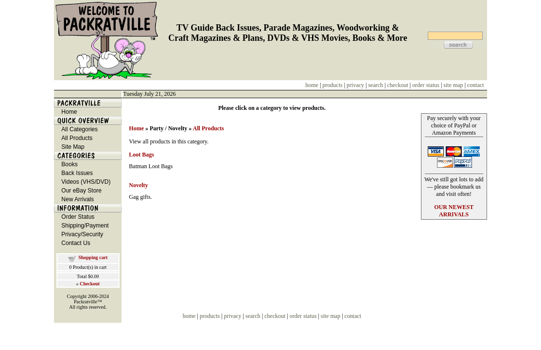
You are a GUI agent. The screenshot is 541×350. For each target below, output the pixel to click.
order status (425, 85)
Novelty (138, 185)
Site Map (72, 146)
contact (475, 85)
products (332, 85)
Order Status (77, 216)
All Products (76, 138)
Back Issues (77, 173)
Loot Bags (141, 154)
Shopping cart (92, 257)
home (311, 85)
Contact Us (75, 243)
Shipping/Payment (84, 225)
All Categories (79, 129)
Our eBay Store (81, 190)
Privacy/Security (82, 234)
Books (69, 164)
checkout (397, 85)
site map (453, 85)
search (375, 85)
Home (69, 111)
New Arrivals (77, 199)
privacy (355, 85)
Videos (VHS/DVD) (85, 181)
